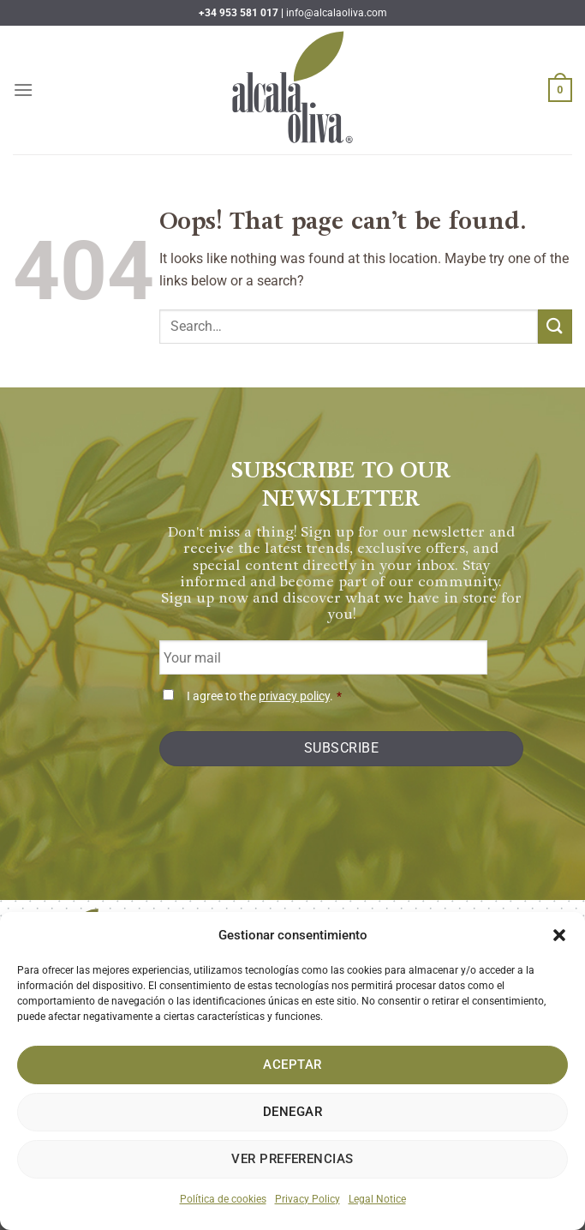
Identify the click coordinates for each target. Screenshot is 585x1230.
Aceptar (292, 1064)
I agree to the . (264, 696)
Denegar (292, 1111)
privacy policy (294, 696)
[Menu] (23, 90)
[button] (559, 935)
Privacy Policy (307, 1199)
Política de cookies (223, 1199)
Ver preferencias (292, 1159)
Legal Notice (377, 1199)
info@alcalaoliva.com (336, 13)
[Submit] (555, 326)
